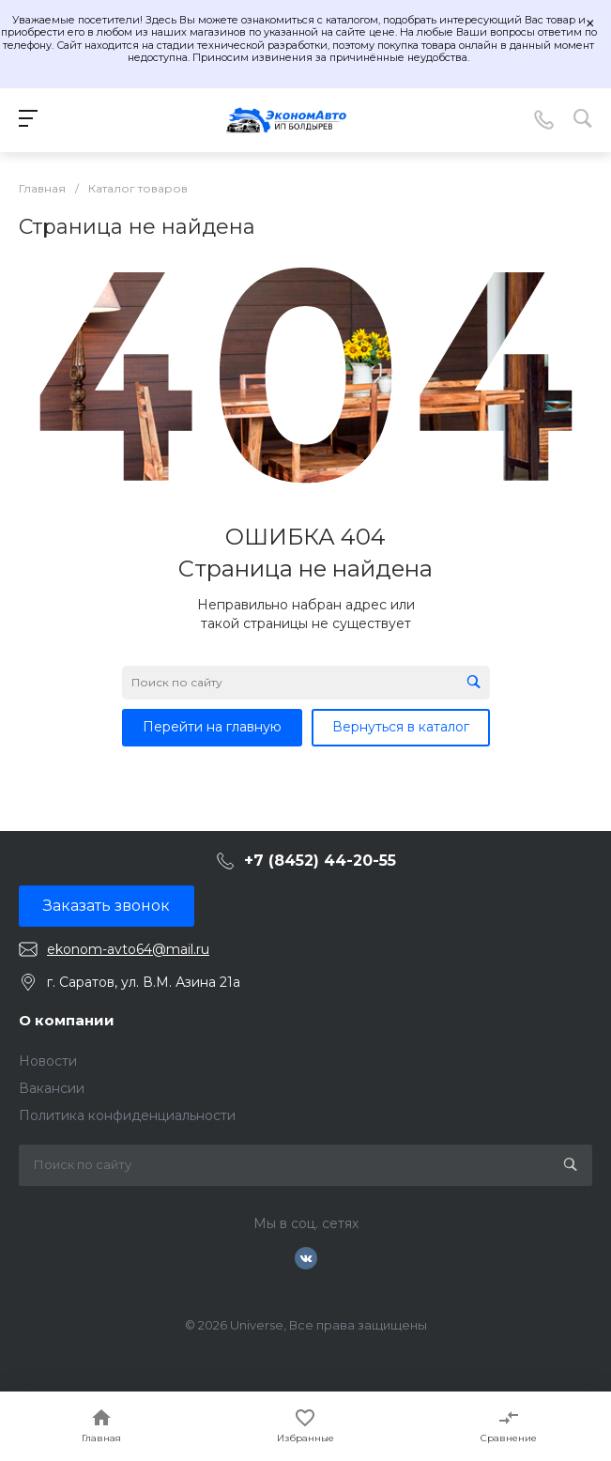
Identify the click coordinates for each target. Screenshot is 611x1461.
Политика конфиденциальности (127, 1115)
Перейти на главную (212, 726)
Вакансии (51, 1088)
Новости (48, 1061)
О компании (67, 1020)
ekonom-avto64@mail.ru (128, 949)
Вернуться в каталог (400, 726)
